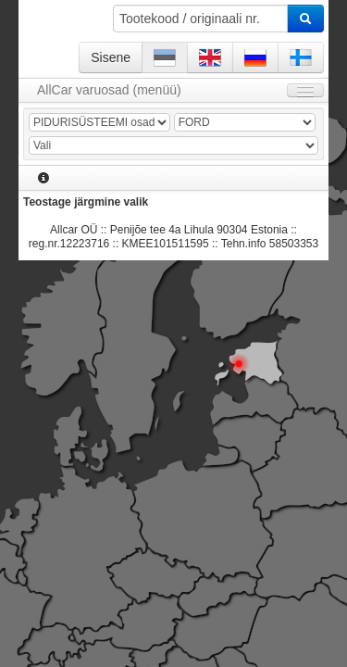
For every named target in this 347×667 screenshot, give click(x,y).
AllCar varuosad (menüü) (109, 89)
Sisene (110, 57)
